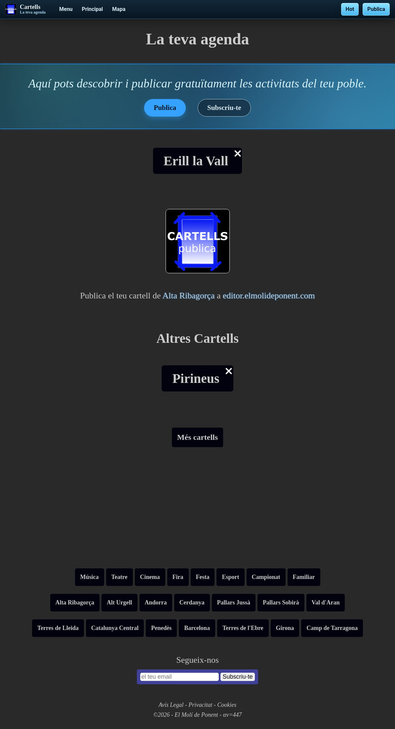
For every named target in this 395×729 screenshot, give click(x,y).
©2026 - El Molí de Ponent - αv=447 (197, 714)
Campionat (266, 577)
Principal (92, 9)
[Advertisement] (197, 510)
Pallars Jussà (234, 602)
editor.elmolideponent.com (269, 295)
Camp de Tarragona (332, 628)
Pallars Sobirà (281, 602)
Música (89, 577)
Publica (376, 9)
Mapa (118, 9)
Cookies (226, 705)
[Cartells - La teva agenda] (25, 9)
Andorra (156, 602)
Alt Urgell (119, 602)
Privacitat (200, 705)
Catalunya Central (115, 628)
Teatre (119, 577)
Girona (285, 628)
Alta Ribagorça (188, 295)
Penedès (161, 628)
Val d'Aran (326, 602)
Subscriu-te (224, 108)
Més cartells (197, 437)
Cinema (150, 577)
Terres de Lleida (58, 628)
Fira (178, 577)
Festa (203, 577)
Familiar (304, 577)
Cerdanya (192, 602)
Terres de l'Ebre (242, 628)
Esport (230, 577)
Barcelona (197, 628)
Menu (66, 9)
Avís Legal (171, 705)
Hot (350, 9)
